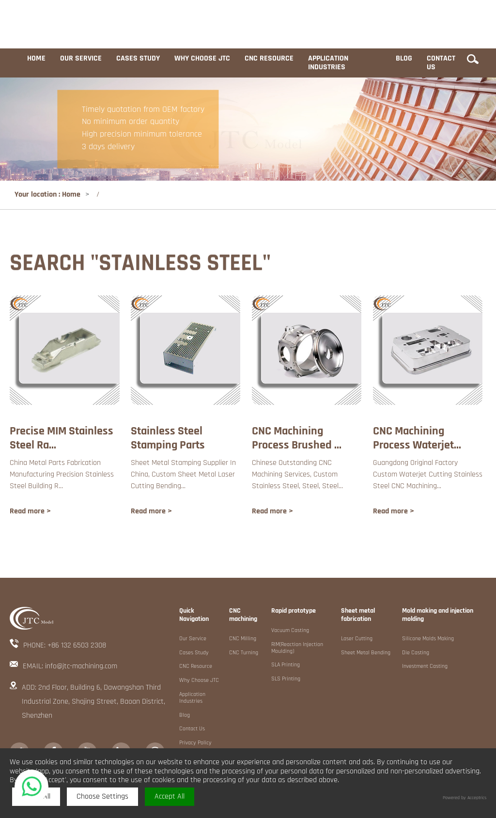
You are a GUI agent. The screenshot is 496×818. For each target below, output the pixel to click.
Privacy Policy (195, 743)
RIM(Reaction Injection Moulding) (297, 648)
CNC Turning (243, 652)
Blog (404, 58)
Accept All (170, 796)
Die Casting (415, 652)
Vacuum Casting (290, 630)
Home (36, 58)
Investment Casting (425, 666)
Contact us (441, 62)
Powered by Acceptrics (464, 798)
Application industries (328, 62)
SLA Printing (285, 665)
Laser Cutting (356, 638)
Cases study (138, 58)
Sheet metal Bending (365, 652)
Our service (81, 58)
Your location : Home (47, 194)
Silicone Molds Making (428, 638)
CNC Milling (242, 638)
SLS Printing (285, 679)
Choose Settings (102, 796)
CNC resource (269, 58)
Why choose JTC (202, 58)
